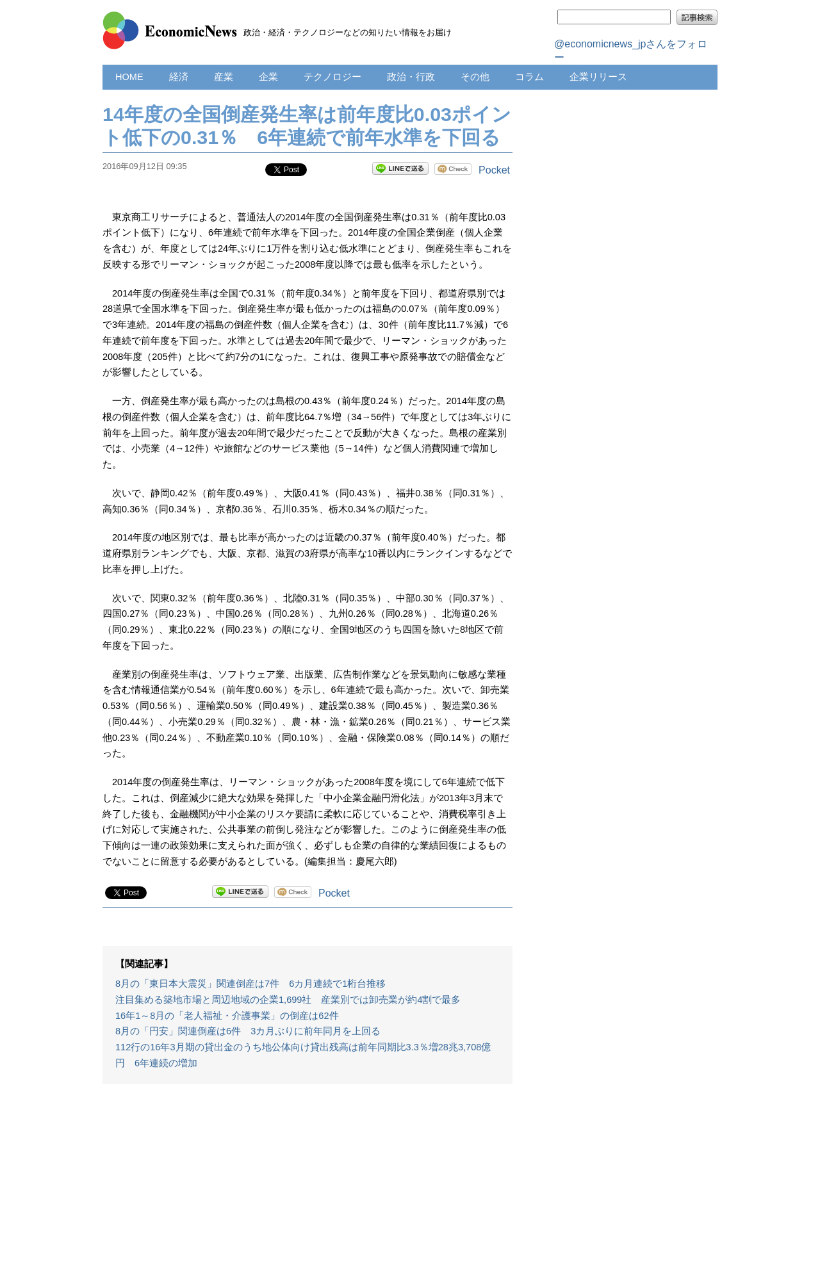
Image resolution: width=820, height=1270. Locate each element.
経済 (178, 77)
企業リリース (598, 77)
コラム (529, 77)
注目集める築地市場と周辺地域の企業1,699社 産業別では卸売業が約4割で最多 (288, 1000)
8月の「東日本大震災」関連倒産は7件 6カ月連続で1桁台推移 (250, 984)
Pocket (494, 170)
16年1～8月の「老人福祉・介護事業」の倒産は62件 (227, 1016)
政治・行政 (411, 77)
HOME (129, 77)
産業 (223, 77)
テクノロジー (332, 77)
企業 (268, 77)
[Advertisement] (307, 1183)
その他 (475, 77)
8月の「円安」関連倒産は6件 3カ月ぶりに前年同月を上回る (248, 1031)
